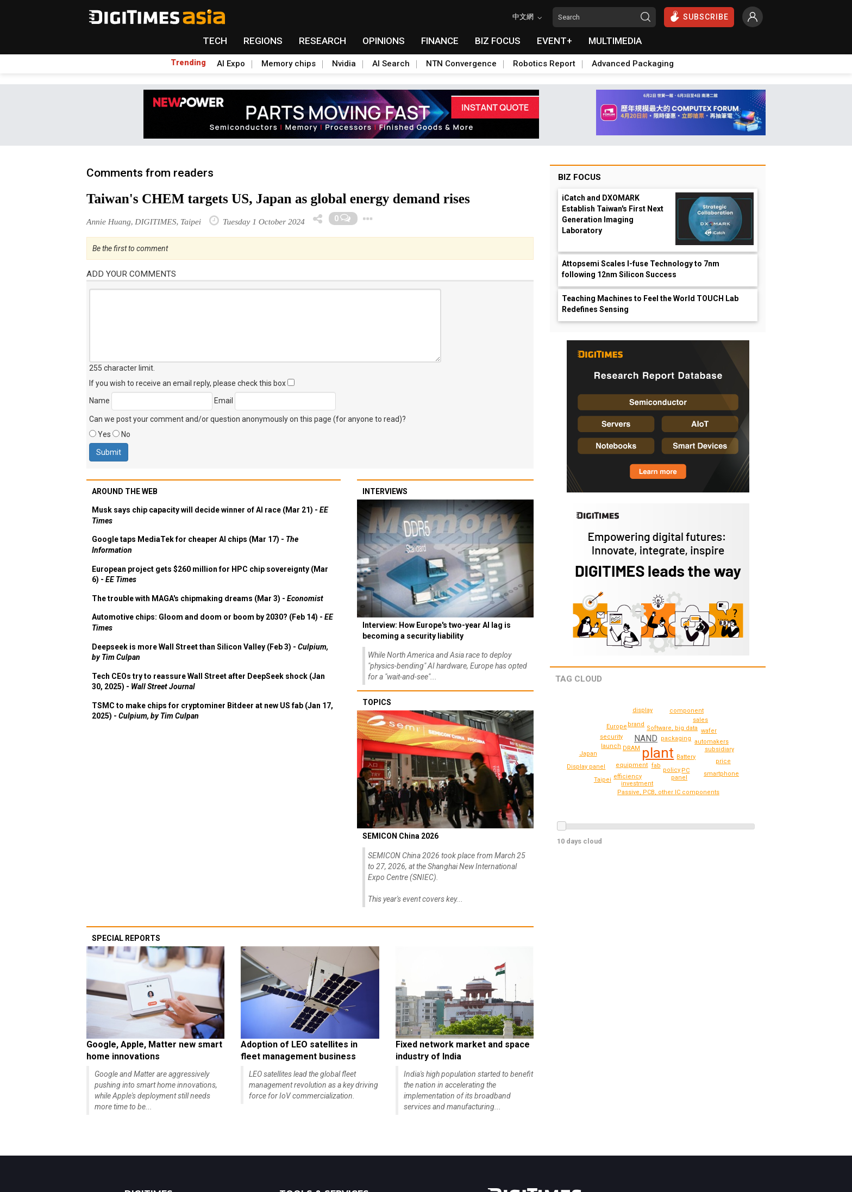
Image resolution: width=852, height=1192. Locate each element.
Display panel (726, 779)
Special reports (126, 938)
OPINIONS (383, 40)
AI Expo (231, 63)
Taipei (603, 779)
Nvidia (344, 63)
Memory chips (288, 63)
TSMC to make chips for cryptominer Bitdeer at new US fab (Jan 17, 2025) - (212, 711)
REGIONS (263, 40)
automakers (638, 783)
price (723, 761)
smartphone (589, 769)
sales (701, 719)
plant (658, 753)
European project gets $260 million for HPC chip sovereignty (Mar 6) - (210, 574)
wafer (709, 730)
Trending (188, 62)
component (688, 710)
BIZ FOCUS (498, 40)
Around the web (125, 491)
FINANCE (440, 40)
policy (663, 727)
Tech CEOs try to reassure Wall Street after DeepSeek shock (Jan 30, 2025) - (208, 681)
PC (685, 729)
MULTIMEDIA (615, 40)
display (643, 710)
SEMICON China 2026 (400, 836)
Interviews (385, 491)
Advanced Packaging (633, 63)
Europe (711, 740)
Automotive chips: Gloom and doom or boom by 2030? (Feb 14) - (212, 622)
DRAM (632, 748)
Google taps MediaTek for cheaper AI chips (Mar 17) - (195, 544)
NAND (645, 738)
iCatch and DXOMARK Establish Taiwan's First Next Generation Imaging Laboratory (612, 214)
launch (681, 777)
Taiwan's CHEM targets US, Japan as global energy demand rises (278, 198)
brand (709, 751)
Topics (376, 702)
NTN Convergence (461, 63)
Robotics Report (544, 63)
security (611, 746)
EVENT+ (554, 40)
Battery (686, 756)
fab (656, 765)
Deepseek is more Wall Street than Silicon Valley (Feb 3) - (210, 652)
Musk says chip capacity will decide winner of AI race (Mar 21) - (210, 515)
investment (637, 724)
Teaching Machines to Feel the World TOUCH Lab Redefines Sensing (650, 304)
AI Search (391, 63)
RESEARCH (322, 40)
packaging (677, 738)
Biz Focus (579, 177)
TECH (215, 40)
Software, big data (686, 770)
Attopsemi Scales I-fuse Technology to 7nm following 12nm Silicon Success (640, 269)
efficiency (629, 776)
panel (616, 754)
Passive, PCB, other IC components (672, 792)
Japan (589, 753)
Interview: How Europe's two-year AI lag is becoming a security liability (436, 630)
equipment (633, 765)
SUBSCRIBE (699, 16)
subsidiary (612, 736)
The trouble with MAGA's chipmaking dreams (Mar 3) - (207, 598)
